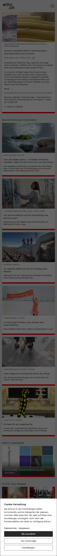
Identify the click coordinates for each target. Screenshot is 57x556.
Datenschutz (10, 528)
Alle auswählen (28, 533)
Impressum (24, 528)
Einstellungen (28, 547)
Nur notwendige (28, 540)
